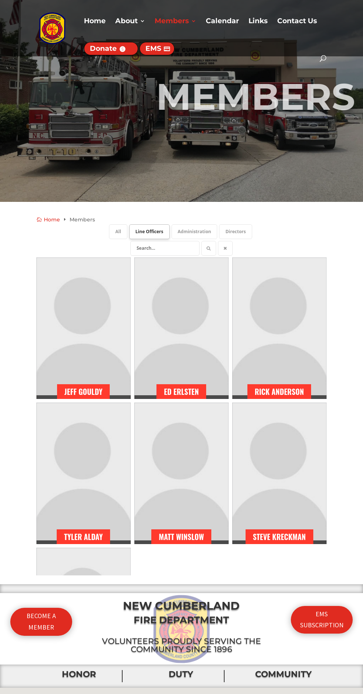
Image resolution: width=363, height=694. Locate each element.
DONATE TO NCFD (293, 642)
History (123, 657)
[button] (184, 512)
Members (172, 21)
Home (95, 21)
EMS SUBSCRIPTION (321, 371)
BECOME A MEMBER (41, 372)
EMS (153, 48)
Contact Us (297, 21)
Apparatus (128, 643)
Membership (132, 672)
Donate (103, 48)
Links (258, 21)
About (126, 21)
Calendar (222, 21)
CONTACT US (293, 621)
